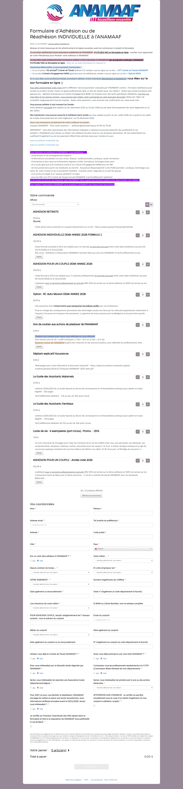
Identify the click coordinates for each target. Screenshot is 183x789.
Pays (96, 544)
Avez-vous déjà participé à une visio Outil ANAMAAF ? (119, 654)
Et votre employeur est (104, 568)
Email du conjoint (101, 615)
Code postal (99, 532)
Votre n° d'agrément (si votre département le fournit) (117, 591)
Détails (39, 257)
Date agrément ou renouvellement (46, 591)
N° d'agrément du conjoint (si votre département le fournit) (120, 642)
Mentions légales (73, 780)
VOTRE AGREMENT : (40, 580)
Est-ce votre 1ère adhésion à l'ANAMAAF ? (50, 556)
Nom (33, 508)
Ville (32, 544)
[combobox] (123, 549)
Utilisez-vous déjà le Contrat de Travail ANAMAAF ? (54, 654)
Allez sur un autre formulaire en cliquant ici (85, 63)
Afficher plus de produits (91, 495)
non (40, 561)
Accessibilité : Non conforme (104, 780)
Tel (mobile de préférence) (106, 520)
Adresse (34, 532)
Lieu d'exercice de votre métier (45, 603)
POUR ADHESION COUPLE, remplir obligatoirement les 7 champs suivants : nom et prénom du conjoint (59, 617)
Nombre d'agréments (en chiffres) (109, 580)
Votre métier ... (100, 556)
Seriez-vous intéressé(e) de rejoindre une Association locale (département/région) (57, 681)
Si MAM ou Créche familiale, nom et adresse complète (118, 603)
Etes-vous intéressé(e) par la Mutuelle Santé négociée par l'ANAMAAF (56, 667)
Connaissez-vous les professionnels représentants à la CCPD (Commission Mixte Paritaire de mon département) (121, 667)
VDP (86, 780)
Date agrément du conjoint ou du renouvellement (52, 642)
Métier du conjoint (38, 630)
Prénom (97, 508)
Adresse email (37, 520)
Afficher (33, 200)
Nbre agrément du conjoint (105, 630)
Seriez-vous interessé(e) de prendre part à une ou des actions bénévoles (121, 681)
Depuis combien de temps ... (43, 568)
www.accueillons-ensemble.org (44, 140)
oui (32, 561)
